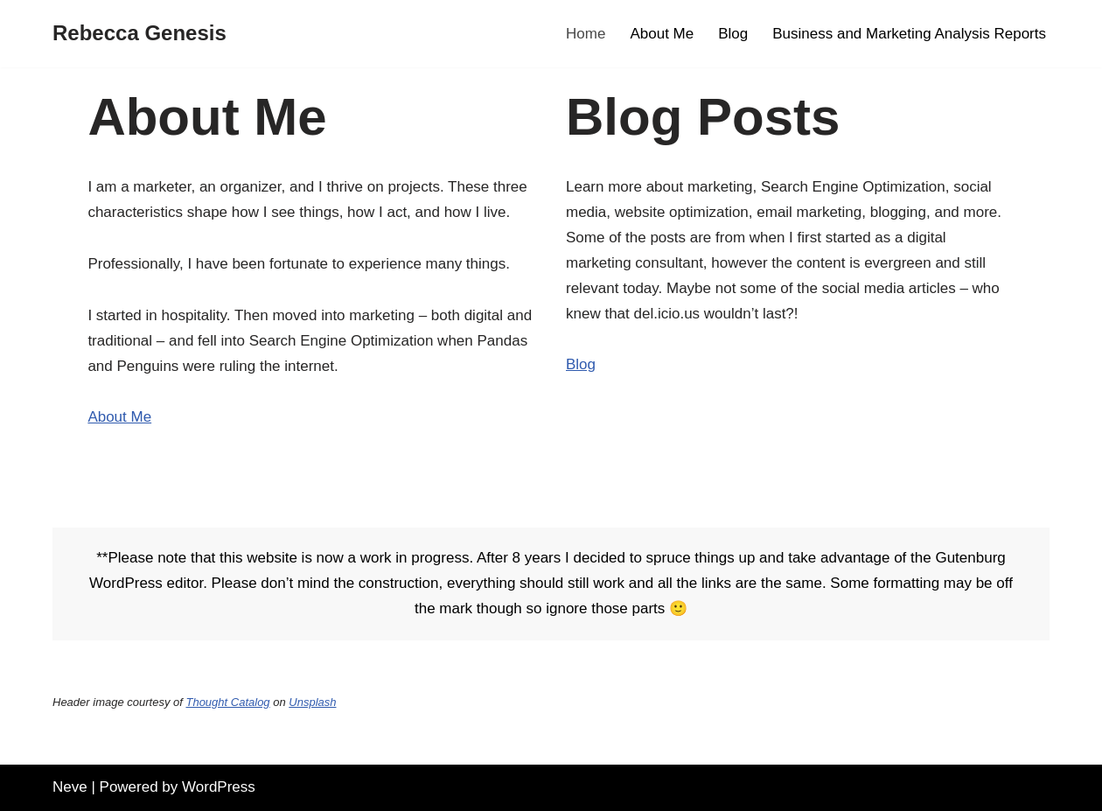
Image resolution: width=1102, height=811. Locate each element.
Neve (69, 787)
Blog (733, 33)
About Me (662, 33)
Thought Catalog (227, 702)
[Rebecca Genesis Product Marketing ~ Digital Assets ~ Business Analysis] (139, 34)
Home (585, 33)
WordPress (218, 787)
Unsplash (312, 702)
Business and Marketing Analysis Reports (909, 33)
